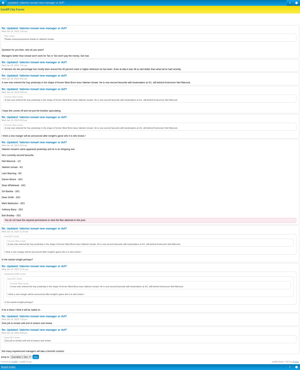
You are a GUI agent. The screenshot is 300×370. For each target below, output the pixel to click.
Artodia (296, 362)
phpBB (14, 362)
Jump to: (5, 357)
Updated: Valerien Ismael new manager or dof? (36, 2)
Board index (8, 366)
